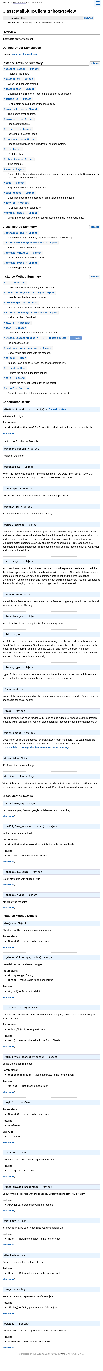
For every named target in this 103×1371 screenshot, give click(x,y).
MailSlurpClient (20, 2)
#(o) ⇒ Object (15, 285)
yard (63, 1366)
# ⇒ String (15, 382)
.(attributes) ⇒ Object (31, 245)
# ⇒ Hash (15, 362)
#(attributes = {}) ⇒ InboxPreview (36, 342)
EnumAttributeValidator (25, 54)
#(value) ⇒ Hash (21, 306)
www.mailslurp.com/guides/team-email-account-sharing (35, 756)
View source (8, 438)
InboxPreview (58, 414)
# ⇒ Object (22, 69)
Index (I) (6, 2)
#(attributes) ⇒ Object (31, 316)
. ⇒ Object (21, 235)
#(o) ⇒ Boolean (17, 326)
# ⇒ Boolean (17, 393)
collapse (95, 63)
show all (88, 18)
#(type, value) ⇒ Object (29, 296)
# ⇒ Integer (15, 332)
